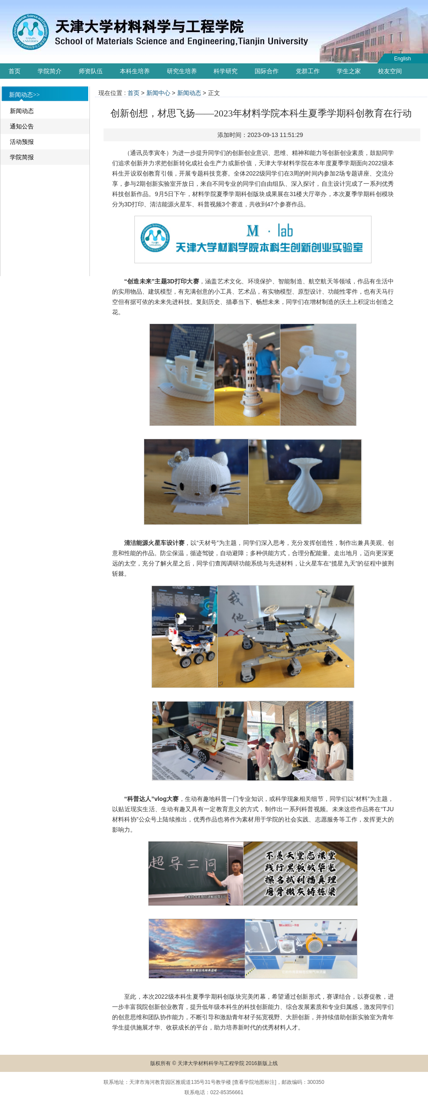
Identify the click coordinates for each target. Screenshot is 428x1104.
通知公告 (22, 126)
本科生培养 (135, 71)
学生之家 (349, 71)
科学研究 (226, 71)
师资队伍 (91, 71)
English (402, 59)
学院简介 (50, 71)
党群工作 (308, 71)
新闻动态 (22, 110)
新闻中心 (158, 92)
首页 (15, 71)
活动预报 (22, 141)
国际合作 (267, 71)
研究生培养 (182, 71)
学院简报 (22, 157)
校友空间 (390, 71)
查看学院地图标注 (254, 1082)
